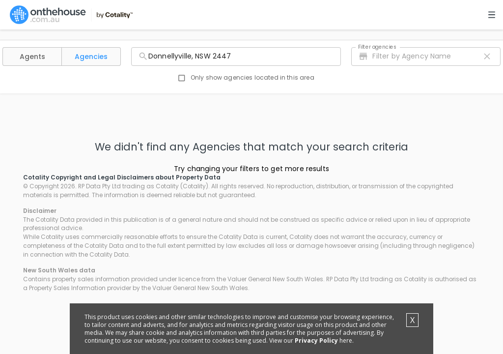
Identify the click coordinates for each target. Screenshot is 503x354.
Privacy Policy (316, 340)
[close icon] (487, 56)
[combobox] (236, 56)
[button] (32, 56)
